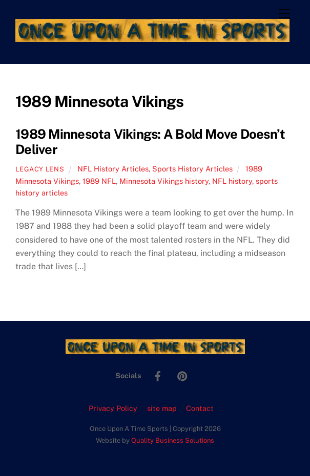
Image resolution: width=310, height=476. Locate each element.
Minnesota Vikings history (164, 181)
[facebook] (158, 375)
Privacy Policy (113, 408)
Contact (200, 408)
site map (162, 408)
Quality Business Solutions (172, 440)
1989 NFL (99, 181)
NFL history (232, 181)
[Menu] (284, 14)
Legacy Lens (39, 169)
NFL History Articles (113, 168)
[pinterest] (182, 375)
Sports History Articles (192, 168)
